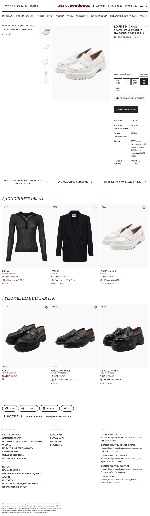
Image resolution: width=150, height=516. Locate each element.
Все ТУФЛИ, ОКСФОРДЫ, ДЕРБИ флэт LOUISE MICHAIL (26, 182)
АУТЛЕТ (143, 16)
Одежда (60, 16)
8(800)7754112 (13, 416)
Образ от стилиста (13, 455)
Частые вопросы (11, 434)
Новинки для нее (24, 16)
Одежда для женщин (12, 26)
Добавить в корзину (126, 110)
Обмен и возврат (11, 438)
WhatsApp (49, 408)
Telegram (28, 408)
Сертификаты (10, 451)
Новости (7, 466)
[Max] (89, 6)
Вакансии (56, 434)
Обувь (70, 16)
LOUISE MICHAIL (125, 27)
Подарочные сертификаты (123, 16)
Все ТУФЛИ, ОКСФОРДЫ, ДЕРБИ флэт (125, 181)
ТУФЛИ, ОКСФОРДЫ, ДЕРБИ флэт (17, 29)
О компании (55, 429)
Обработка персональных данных (22, 473)
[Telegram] (93, 6)
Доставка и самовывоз (15, 458)
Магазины (56, 441)
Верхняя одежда (99, 16)
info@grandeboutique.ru (59, 416)
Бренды (40, 16)
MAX (9, 408)
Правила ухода (11, 470)
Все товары (7, 16)
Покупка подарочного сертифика (22, 441)
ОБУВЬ (29, 26)
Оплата (6, 445)
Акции (6, 476)
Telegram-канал (34, 416)
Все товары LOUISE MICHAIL (75, 181)
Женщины (22, 6)
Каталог (7, 6)
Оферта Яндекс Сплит (14, 487)
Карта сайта (57, 438)
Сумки (50, 16)
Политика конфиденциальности (21, 483)
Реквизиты (56, 445)
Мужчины (35, 6)
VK (67, 408)
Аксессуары (82, 16)
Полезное (6, 461)
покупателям (8, 429)
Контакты (7, 480)
